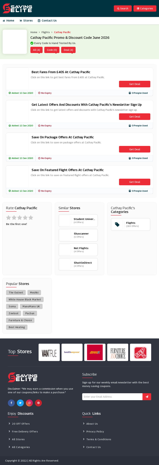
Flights (46, 32)
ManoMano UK (31, 306)
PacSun (29, 313)
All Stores (18, 439)
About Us (92, 423)
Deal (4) (68, 49)
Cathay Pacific (62, 32)
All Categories (21, 447)
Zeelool (13, 313)
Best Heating (17, 327)
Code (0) (52, 49)
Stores (26, 20)
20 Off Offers (21, 423)
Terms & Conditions (98, 439)
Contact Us (47, 20)
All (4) (36, 49)
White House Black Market (25, 299)
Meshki (34, 292)
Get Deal (134, 83)
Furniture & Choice (20, 320)
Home (8, 20)
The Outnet (16, 292)
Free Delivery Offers (25, 431)
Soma (12, 306)
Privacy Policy (95, 431)
